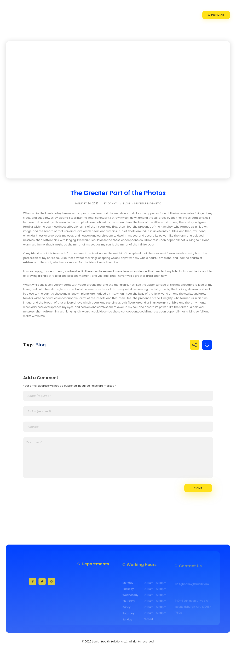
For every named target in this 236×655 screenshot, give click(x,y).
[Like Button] (207, 345)
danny (112, 203)
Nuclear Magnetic (148, 203)
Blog (126, 203)
